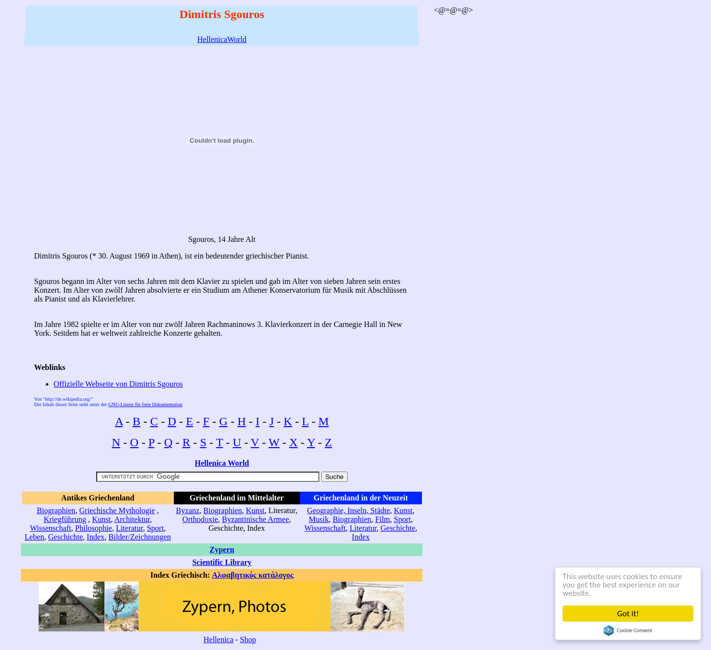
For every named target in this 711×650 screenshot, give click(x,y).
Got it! (628, 613)
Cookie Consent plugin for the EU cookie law (628, 630)
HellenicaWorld (222, 39)
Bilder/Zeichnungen (139, 537)
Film (382, 519)
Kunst (101, 519)
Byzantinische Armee (255, 519)
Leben (34, 537)
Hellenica (218, 639)
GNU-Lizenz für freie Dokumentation (145, 404)
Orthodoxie (200, 519)
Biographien (56, 510)
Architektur (132, 519)
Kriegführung (64, 519)
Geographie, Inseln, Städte (348, 510)
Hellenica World (222, 463)
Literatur (129, 528)
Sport (155, 528)
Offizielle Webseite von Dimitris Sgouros (118, 384)
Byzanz (187, 510)
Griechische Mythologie (117, 510)
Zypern (221, 549)
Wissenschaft (50, 528)
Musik (319, 519)
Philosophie (93, 528)
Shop (248, 639)
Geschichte (65, 537)
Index (96, 537)
